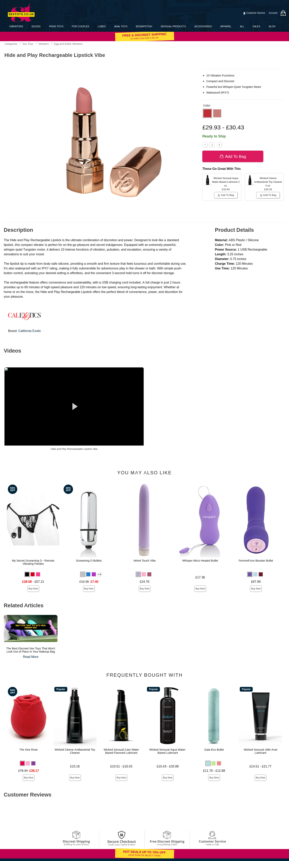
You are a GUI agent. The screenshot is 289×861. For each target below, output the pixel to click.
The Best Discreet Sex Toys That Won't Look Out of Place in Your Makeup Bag (30, 650)
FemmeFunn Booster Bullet (256, 560)
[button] (207, 113)
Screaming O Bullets (89, 560)
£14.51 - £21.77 (260, 766)
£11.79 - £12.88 (214, 771)
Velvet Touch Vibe (144, 560)
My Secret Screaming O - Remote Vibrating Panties (33, 562)
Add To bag (233, 156)
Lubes (102, 26)
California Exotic (29, 331)
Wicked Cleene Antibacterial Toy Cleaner (75, 751)
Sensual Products (173, 26)
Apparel (225, 26)
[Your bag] (283, 13)
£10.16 (75, 766)
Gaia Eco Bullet (214, 749)
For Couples (80, 26)
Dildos (36, 26)
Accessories (203, 26)
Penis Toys (56, 26)
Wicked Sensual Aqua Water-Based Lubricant (167, 751)
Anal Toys (121, 26)
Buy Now (33, 588)
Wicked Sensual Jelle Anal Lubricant (260, 751)
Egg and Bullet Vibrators (68, 43)
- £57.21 (33, 582)
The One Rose (28, 749)
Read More (30, 657)
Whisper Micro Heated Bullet (200, 560)
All (242, 26)
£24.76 (144, 582)
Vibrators (16, 26)
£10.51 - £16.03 (121, 766)
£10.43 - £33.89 (168, 766)
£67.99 (256, 582)
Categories (11, 43)
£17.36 (200, 577)
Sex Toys (28, 43)
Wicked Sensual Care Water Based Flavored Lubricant (121, 751)
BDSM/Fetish (144, 26)
